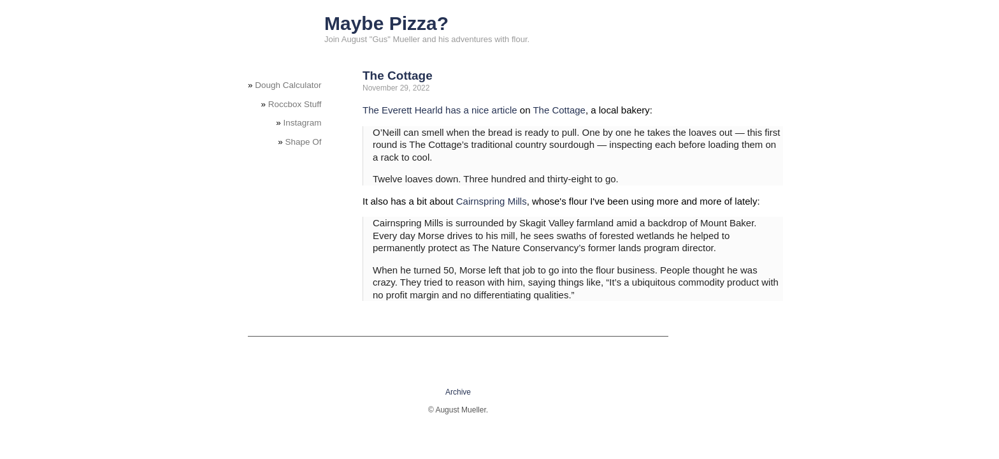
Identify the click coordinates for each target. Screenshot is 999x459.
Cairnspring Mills (491, 201)
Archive (458, 392)
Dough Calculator (288, 85)
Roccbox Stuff (295, 104)
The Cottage (398, 75)
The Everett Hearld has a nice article (440, 110)
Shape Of (303, 142)
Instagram (303, 122)
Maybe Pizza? (386, 23)
